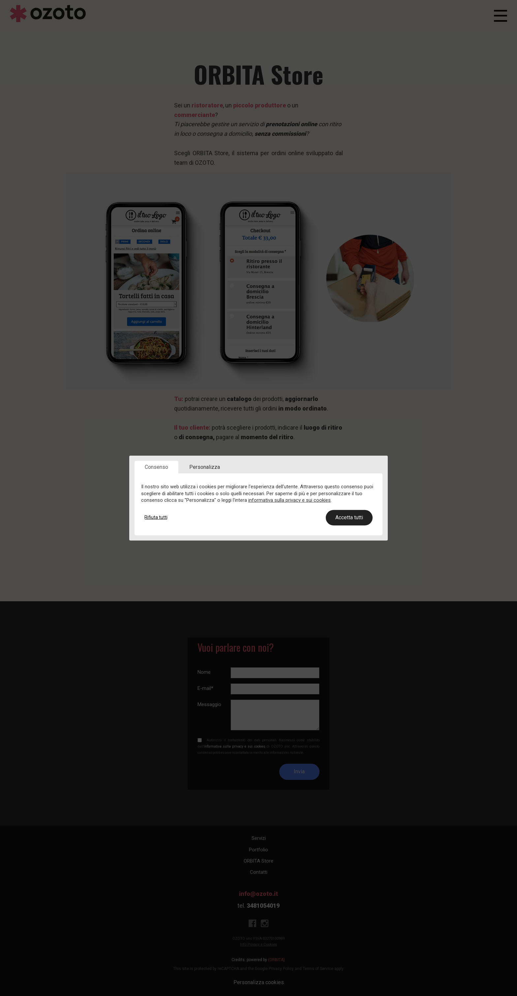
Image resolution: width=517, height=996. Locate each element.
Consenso (156, 467)
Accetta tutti (349, 517)
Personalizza (204, 467)
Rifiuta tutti (155, 517)
